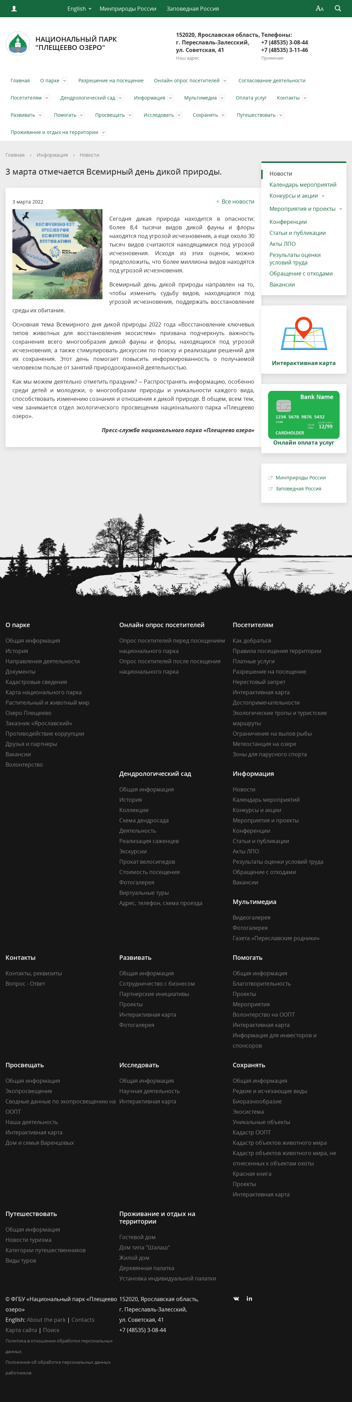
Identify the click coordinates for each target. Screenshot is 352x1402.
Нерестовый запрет (259, 682)
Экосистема (248, 1111)
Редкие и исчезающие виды (270, 1091)
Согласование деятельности (272, 80)
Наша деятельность (32, 1122)
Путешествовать (256, 115)
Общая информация (33, 640)
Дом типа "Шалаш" (144, 1247)
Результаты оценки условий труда (295, 258)
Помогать (65, 115)
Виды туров (21, 1260)
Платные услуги (254, 661)
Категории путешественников (46, 1250)
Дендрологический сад (87, 97)
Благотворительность (262, 983)
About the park (46, 1319)
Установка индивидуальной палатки (167, 1278)
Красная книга (252, 1173)
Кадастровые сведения (36, 682)
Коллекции (133, 810)
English (76, 8)
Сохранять (205, 115)
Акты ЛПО (283, 244)
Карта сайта (21, 1330)
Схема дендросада (144, 820)
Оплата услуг (251, 97)
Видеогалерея (252, 917)
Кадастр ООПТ (252, 1132)
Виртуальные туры (144, 892)
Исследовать (159, 115)
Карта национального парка (44, 692)
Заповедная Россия (193, 8)
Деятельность (137, 830)
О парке (49, 80)
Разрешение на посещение (111, 80)
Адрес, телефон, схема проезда (160, 903)
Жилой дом (134, 1257)
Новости (89, 155)
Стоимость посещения (149, 872)
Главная (20, 80)
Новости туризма (29, 1240)
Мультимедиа (200, 97)
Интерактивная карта (261, 692)
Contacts (83, 1319)
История (17, 651)
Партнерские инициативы (154, 994)
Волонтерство (24, 764)
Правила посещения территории (277, 651)
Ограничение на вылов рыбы (272, 733)
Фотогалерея (136, 882)
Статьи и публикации (298, 233)
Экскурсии (133, 851)
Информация (149, 97)
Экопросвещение (29, 1091)
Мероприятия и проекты (303, 208)
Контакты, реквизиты (34, 973)
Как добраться (252, 640)
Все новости (234, 201)
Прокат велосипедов (147, 861)
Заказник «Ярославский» (39, 723)
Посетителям (26, 97)
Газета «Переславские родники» (276, 938)
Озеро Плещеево (29, 713)
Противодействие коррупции (45, 733)
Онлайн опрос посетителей (187, 80)
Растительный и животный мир (47, 702)
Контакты (288, 97)
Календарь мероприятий (303, 184)
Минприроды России (128, 8)
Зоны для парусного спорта (270, 754)
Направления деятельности (43, 661)
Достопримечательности (266, 702)
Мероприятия (251, 1004)
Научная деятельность (149, 1091)
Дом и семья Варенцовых (40, 1142)
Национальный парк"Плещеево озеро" (61, 43)
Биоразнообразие (257, 1101)
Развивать (23, 115)
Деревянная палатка (146, 1268)
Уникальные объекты (261, 1122)
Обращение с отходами (301, 273)
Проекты (131, 1004)
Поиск (51, 1330)
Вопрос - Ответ (25, 983)
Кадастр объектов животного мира (280, 1142)
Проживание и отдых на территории (54, 132)
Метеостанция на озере (264, 744)
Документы (20, 671)
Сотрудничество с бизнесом (157, 983)
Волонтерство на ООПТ (264, 1014)
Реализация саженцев (149, 841)
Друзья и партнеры (31, 744)
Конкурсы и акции (294, 195)
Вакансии (282, 284)
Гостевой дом (137, 1237)
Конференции (288, 222)
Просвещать (110, 115)
